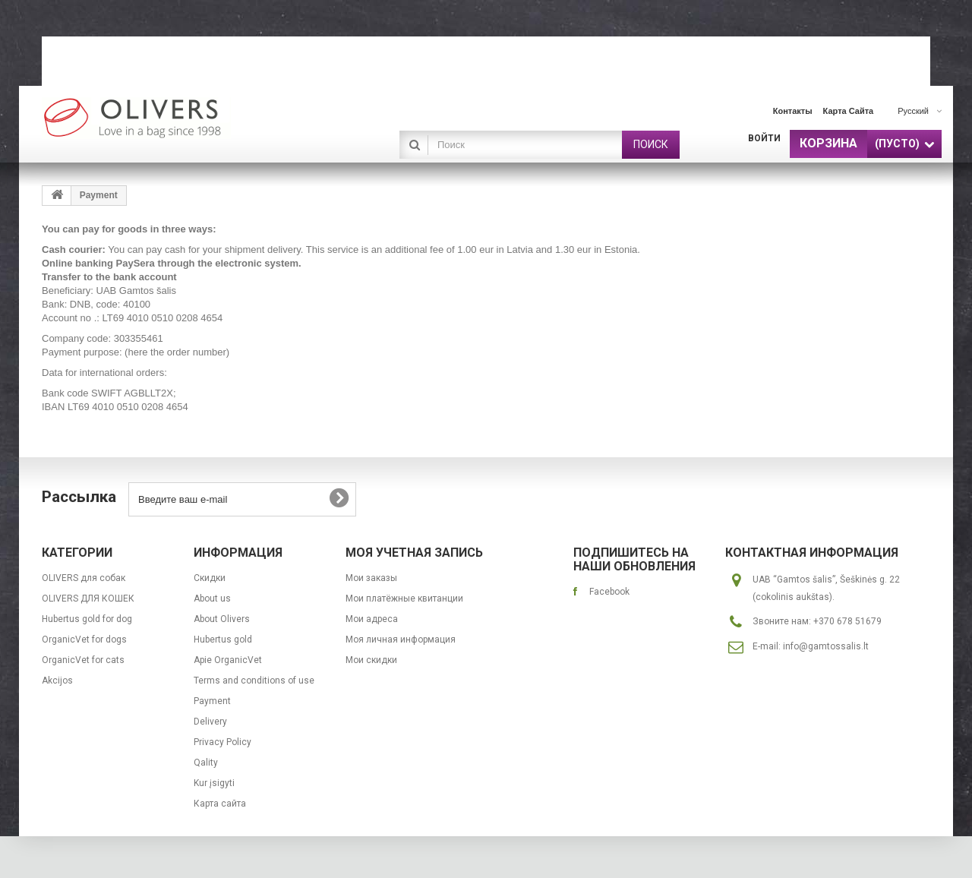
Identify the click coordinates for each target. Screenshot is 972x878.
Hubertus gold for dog (87, 619)
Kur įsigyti (214, 783)
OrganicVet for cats (83, 660)
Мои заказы (371, 578)
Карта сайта (220, 803)
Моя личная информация (401, 639)
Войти (764, 138)
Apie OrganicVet (228, 660)
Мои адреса (372, 619)
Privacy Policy (222, 742)
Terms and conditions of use (254, 680)
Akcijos (57, 680)
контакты (793, 110)
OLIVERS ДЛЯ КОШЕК (88, 598)
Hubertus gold (223, 639)
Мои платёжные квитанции (404, 598)
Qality (206, 762)
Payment (212, 701)
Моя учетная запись (414, 552)
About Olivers (222, 619)
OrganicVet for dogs (84, 639)
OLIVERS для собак (83, 578)
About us (212, 598)
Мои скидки (371, 660)
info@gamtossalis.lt (826, 646)
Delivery (210, 721)
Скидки (210, 578)
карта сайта (848, 110)
